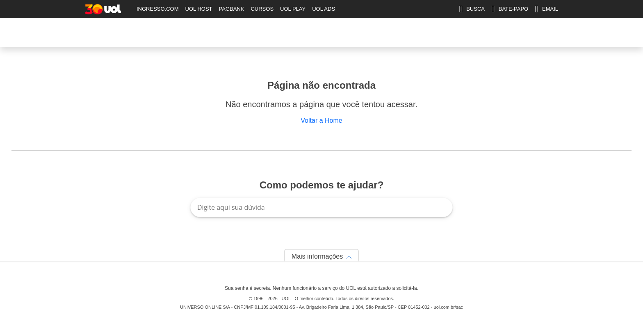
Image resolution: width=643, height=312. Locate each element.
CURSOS (262, 9)
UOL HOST (198, 9)
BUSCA (472, 9)
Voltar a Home (321, 120)
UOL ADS (323, 9)
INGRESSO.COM (158, 9)
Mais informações (317, 256)
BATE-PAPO (509, 9)
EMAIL (546, 9)
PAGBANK (231, 9)
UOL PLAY (293, 9)
